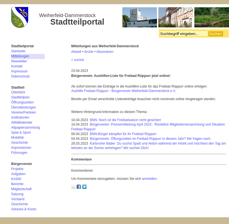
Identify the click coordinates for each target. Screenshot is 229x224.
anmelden (149, 179)
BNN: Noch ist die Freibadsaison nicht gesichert (125, 120)
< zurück (77, 60)
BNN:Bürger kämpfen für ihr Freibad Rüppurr (123, 134)
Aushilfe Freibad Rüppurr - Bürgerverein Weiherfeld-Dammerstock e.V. (123, 91)
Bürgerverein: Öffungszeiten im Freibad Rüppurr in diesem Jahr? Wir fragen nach (150, 139)
